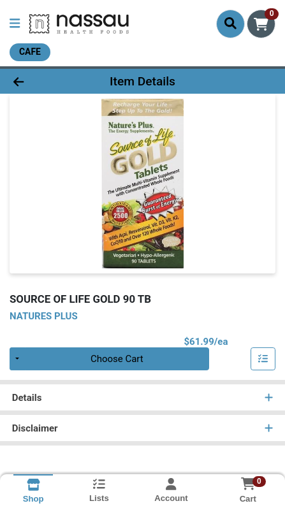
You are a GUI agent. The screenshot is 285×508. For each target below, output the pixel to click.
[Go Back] (43, 81)
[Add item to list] (263, 358)
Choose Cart (117, 359)
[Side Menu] (15, 24)
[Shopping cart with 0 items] (261, 24)
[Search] (230, 24)
